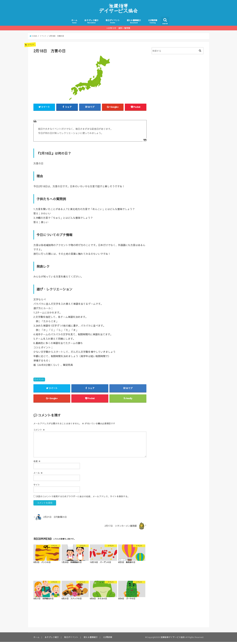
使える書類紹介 (134, 21)
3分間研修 (152, 21)
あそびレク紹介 (91, 21)
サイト (36, 484)
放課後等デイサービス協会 (173, 637)
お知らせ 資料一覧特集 (119, 28)
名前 (37, 461)
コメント (39, 429)
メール (38, 473)
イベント (40, 379)
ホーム (74, 21)
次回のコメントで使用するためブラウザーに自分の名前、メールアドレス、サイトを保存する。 (83, 496)
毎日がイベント (113, 21)
